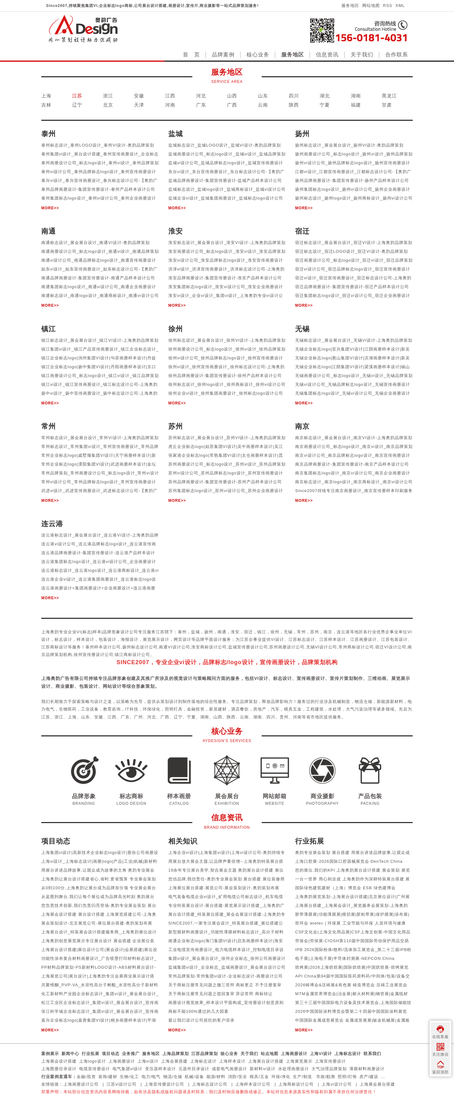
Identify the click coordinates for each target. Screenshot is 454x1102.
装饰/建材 (108, 1076)
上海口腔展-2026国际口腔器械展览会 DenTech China (349, 861)
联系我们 (372, 1053)
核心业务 (258, 55)
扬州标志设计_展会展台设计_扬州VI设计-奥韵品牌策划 (349, 145)
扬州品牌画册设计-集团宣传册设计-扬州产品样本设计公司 (352, 180)
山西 (232, 95)
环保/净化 (281, 1076)
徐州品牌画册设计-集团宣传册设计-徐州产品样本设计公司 (225, 375)
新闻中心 (70, 1053)
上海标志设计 (348, 1053)
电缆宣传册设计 (94, 1068)
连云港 (343, 631)
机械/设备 (194, 1076)
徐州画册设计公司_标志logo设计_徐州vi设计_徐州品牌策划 (227, 349)
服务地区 (350, 5)
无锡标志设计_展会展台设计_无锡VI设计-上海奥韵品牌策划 (353, 340)
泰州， (184, 631)
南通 (222, 631)
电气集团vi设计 (128, 1068)
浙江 (108, 95)
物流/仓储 (173, 1076)
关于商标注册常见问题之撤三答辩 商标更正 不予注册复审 (225, 985)
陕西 (294, 104)
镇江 (261, 631)
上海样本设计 (232, 1061)
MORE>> (50, 208)
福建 (356, 104)
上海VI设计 (321, 1053)
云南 (263, 104)
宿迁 (248, 631)
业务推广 (131, 1053)
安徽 (139, 95)
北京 (108, 104)
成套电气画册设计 (229, 1068)
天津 (139, 104)
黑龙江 (389, 95)
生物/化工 (129, 1076)
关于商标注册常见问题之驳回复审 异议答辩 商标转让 (220, 993)
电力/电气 (151, 1076)
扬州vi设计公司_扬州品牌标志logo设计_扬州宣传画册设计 (352, 162)
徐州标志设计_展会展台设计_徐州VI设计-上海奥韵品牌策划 (227, 340)
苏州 (314, 631)
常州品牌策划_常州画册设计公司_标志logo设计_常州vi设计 (100, 473)
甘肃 (387, 104)
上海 (46, 95)
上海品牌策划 (175, 1053)
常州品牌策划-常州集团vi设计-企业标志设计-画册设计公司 (225, 976)
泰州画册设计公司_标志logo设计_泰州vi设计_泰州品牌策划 (100, 162)
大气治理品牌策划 (329, 1068)
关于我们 (362, 55)
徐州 (275, 631)
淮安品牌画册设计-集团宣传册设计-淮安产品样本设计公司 (225, 278)
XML (400, 5)
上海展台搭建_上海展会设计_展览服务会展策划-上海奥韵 (351, 905)
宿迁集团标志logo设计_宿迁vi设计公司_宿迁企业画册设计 (352, 295)
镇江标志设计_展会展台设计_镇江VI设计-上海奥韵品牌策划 (100, 340)
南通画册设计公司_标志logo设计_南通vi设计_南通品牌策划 (100, 251)
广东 (201, 104)
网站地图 (371, 5)
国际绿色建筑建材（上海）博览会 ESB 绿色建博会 (345, 887)
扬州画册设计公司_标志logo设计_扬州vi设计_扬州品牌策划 (354, 154)
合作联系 (396, 55)
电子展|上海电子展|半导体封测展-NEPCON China (344, 958)
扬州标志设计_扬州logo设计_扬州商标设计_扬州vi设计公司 (354, 198)
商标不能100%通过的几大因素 (198, 1011)
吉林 (46, 104)
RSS (388, 5)
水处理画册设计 (293, 1068)
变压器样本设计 (160, 1068)
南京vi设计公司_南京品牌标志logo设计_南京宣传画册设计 (352, 455)
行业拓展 (90, 1053)
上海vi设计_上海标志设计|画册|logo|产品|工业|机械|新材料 (99, 861)
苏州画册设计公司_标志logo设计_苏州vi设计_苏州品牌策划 (227, 464)
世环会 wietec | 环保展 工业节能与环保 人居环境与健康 (350, 923)
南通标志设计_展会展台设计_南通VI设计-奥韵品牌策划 (95, 242)
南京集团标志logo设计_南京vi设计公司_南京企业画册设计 (352, 473)
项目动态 (110, 1053)
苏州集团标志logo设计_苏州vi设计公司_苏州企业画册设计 (225, 490)
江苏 (77, 95)
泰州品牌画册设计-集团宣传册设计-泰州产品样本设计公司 (98, 189)
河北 (201, 95)
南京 (327, 631)
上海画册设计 (294, 1053)
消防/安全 (237, 1076)
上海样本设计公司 (253, 1084)
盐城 (195, 631)
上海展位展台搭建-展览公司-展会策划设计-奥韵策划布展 (223, 887)
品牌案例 (223, 55)
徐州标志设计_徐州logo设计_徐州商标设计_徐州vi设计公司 (227, 384)
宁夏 (325, 104)
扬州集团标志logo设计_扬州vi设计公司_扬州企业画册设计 (352, 189)
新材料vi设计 (262, 1068)
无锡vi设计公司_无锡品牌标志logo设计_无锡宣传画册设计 (352, 384)
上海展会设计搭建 (59, 1061)
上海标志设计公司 (209, 1084)
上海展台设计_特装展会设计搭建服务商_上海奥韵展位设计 (99, 932)
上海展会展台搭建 (377, 1084)
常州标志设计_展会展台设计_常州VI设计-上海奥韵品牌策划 (100, 437)
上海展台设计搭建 (265, 1061)
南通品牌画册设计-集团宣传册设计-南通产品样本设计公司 (98, 278)
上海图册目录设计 (59, 1068)
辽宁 (77, 104)
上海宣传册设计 (330, 1061)
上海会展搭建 (174, 1061)
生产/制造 (302, 1076)
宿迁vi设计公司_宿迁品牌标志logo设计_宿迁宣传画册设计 (352, 269)
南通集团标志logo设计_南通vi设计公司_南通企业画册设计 (98, 286)
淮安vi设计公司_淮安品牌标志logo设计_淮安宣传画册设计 (225, 260)
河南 (170, 104)
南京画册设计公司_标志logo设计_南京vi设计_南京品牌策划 (354, 446)
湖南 (356, 95)
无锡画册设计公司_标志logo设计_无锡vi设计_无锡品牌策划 (354, 375)
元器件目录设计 (193, 1068)
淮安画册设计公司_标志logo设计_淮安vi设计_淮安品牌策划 (227, 251)
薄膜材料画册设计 (367, 1068)
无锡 (288, 631)
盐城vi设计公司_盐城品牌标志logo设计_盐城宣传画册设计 (225, 162)
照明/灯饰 (347, 1076)
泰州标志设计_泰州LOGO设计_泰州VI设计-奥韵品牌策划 (97, 145)
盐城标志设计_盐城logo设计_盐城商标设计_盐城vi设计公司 (227, 189)
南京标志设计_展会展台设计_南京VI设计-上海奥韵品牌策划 (353, 437)
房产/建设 (369, 1076)
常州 (301, 631)
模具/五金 (259, 1076)
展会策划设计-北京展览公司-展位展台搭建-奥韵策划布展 (96, 923)
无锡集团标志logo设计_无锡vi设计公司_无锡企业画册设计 (352, 393)
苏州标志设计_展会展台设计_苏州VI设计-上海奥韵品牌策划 (227, 437)
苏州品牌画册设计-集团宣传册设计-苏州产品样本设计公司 (225, 481)
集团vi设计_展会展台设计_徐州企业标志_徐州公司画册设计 (227, 958)
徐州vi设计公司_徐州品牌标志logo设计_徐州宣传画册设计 (225, 358)
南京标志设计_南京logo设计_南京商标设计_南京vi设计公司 (354, 481)
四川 (294, 95)
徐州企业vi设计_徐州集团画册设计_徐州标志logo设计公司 (225, 393)
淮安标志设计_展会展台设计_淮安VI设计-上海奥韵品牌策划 (227, 242)
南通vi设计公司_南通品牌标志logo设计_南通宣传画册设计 (98, 260)
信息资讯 (327, 55)
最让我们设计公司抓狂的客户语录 (201, 1020)
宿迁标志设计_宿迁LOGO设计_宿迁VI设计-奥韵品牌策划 (351, 251)
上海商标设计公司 (296, 1084)
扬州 (208, 631)
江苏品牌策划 (204, 1053)
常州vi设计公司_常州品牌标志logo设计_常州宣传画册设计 (98, 481)
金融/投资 (86, 1076)
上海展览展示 (299, 1061)
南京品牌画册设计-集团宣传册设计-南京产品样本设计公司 (352, 464)
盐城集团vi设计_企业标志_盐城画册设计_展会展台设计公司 (227, 967)
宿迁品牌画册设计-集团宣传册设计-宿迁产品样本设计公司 (352, 286)
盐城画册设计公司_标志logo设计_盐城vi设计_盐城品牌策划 (227, 154)
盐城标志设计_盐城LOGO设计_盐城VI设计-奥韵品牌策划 (224, 145)
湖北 (325, 95)
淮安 (235, 631)
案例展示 (50, 1053)
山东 (263, 95)
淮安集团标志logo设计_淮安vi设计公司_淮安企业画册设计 (225, 286)
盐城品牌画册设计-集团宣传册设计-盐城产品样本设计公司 (225, 180)
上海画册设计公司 (81, 1084)
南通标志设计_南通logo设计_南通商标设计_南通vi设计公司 (100, 295)
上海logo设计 (92, 1061)
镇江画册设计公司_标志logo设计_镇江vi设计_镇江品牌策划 (100, 375)
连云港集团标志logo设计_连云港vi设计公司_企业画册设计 (98, 561)
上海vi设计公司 (337, 1084)
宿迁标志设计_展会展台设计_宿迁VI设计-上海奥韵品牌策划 (353, 242)
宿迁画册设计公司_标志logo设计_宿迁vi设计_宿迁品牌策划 (354, 260)
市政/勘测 (325, 1076)
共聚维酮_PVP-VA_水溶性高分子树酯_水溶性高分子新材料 (99, 985)
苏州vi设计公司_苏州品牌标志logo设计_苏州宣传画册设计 (225, 473)
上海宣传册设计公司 (164, 1084)
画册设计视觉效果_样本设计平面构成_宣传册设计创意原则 (226, 1002)
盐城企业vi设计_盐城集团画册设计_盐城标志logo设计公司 (225, 198)
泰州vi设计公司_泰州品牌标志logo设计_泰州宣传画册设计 (98, 171)
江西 (170, 95)
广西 (232, 104)
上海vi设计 (148, 1061)
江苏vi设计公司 (122, 1084)
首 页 (191, 55)
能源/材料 (216, 1076)
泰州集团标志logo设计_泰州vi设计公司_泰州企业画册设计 (98, 198)
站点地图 (269, 1053)
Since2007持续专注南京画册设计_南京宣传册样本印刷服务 (354, 490)
